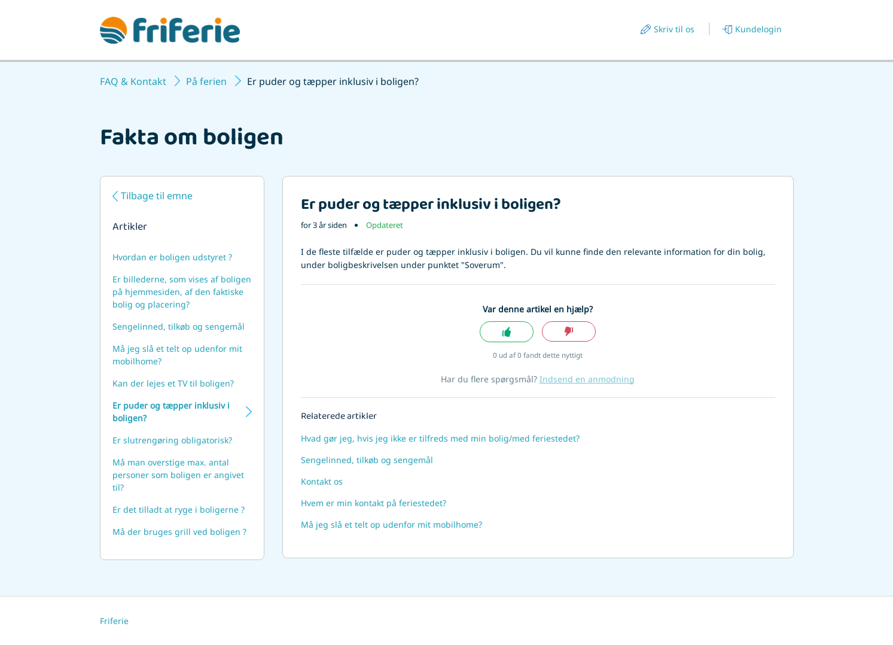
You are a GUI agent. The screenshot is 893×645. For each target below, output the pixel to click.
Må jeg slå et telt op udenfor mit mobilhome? (177, 355)
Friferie (114, 620)
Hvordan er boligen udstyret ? (172, 257)
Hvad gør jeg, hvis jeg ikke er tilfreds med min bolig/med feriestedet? (440, 438)
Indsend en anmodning (587, 379)
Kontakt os (322, 481)
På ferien (206, 81)
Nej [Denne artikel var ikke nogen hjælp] (569, 331)
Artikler (129, 228)
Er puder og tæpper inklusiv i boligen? (171, 412)
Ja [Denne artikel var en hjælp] (507, 331)
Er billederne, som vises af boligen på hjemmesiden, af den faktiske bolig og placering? (181, 291)
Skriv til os (674, 29)
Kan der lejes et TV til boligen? (173, 383)
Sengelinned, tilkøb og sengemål (178, 326)
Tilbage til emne (157, 195)
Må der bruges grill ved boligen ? (179, 531)
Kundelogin (758, 29)
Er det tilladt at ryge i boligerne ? (178, 509)
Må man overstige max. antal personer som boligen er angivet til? (178, 475)
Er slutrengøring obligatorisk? (172, 440)
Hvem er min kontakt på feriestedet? (373, 503)
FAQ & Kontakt (133, 81)
